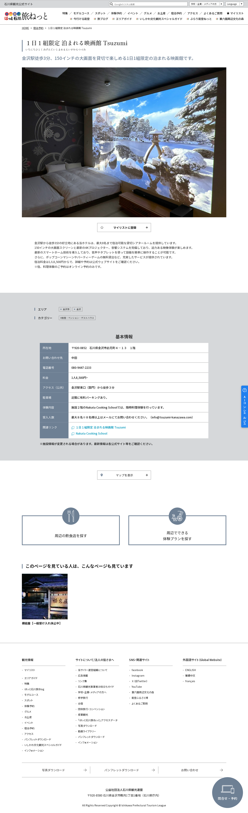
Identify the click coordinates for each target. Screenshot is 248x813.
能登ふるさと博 (140, 698)
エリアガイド (124, 19)
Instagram (138, 675)
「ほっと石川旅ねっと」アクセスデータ (97, 720)
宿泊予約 (176, 13)
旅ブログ (102, 19)
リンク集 (82, 681)
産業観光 (83, 714)
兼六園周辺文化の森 (231, 19)
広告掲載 (83, 675)
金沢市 (66, 309)
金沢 (79, 309)
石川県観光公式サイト (25, 16)
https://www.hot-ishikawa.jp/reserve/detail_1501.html (45, 599)
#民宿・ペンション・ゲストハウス (77, 317)
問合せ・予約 (227, 798)
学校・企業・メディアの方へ (92, 692)
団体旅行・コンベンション (91, 709)
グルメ (148, 13)
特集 (65, 13)
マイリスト (237, 13)
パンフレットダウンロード (37, 739)
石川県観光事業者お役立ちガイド (96, 686)
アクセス (192, 13)
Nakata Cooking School (91, 433)
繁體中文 (190, 675)
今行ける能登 (82, 19)
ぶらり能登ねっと (201, 19)
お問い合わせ (189, 770)
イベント (132, 13)
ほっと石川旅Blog (34, 689)
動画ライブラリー (87, 731)
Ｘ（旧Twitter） (140, 681)
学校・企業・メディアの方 (204, 3)
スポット (100, 13)
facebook (137, 670)
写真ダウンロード (87, 725)
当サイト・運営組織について (93, 670)
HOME (25, 28)
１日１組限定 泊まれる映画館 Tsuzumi (101, 427)
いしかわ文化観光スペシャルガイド (161, 19)
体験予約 (116, 13)
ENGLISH (190, 670)
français (190, 681)
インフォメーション (34, 750)
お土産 (161, 13)
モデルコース (81, 13)
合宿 (80, 703)
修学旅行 (83, 698)
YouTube (137, 686)
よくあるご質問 (213, 13)
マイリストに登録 (124, 227)
